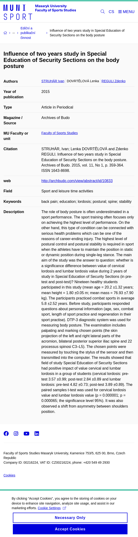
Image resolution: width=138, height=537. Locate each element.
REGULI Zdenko (114, 81)
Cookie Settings (52, 512)
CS (111, 12)
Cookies (9, 475)
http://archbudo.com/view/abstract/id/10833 (77, 181)
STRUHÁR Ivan (52, 81)
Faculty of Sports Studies (59, 133)
